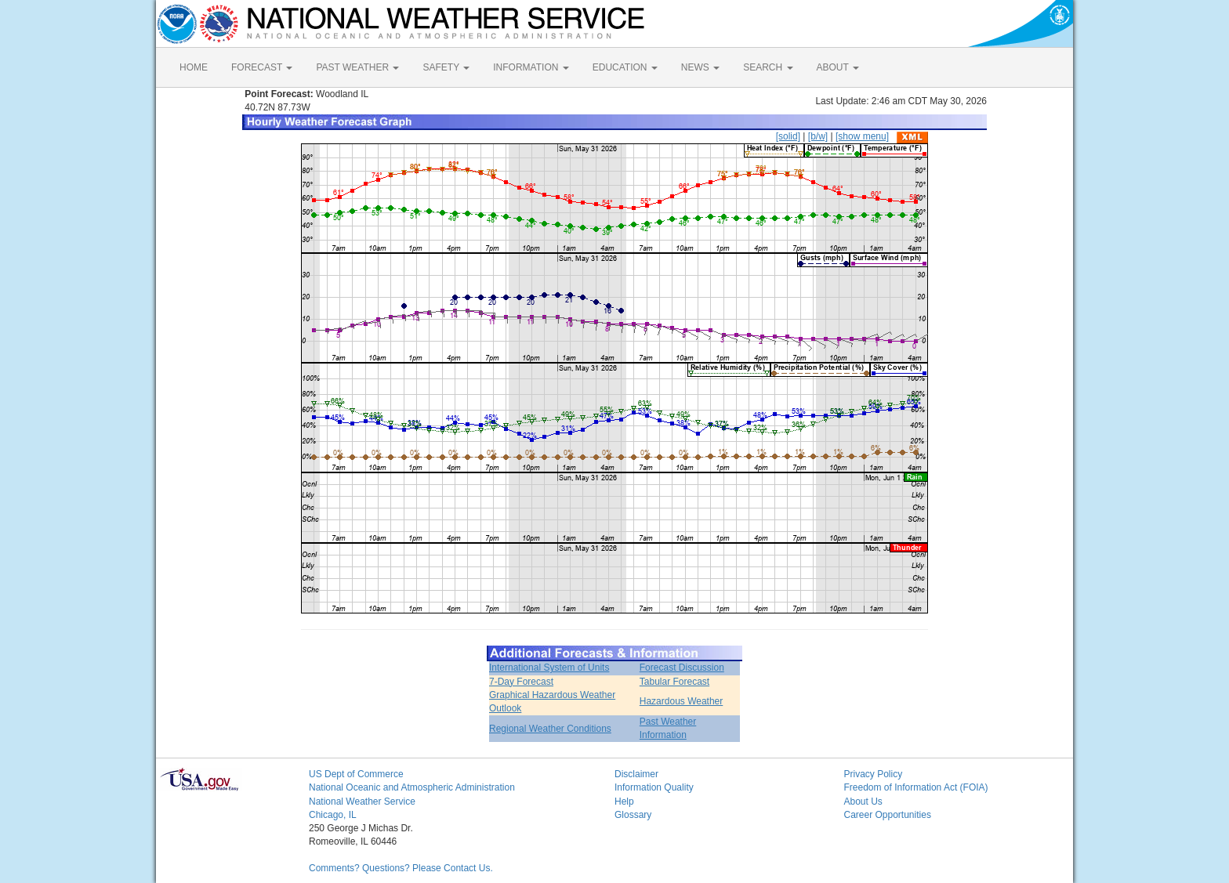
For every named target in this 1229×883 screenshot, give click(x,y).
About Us (863, 801)
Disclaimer (636, 774)
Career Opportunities (887, 814)
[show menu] (862, 136)
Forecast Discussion (682, 667)
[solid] (788, 136)
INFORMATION (530, 67)
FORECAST (261, 67)
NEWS (700, 67)
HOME (193, 67)
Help (624, 801)
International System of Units (549, 667)
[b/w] (818, 136)
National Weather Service (362, 801)
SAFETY (445, 67)
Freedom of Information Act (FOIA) (916, 787)
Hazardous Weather (681, 701)
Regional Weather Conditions (550, 728)
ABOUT (838, 67)
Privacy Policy (873, 774)
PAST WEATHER (357, 67)
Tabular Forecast (674, 681)
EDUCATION (625, 67)
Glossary (632, 814)
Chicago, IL (333, 814)
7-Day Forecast (521, 681)
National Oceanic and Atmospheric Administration (412, 787)
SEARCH (767, 67)
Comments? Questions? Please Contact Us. (401, 868)
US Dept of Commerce (356, 774)
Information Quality (654, 787)
